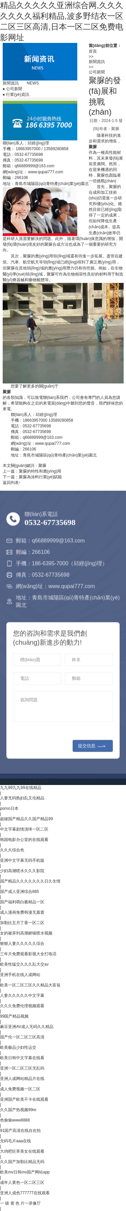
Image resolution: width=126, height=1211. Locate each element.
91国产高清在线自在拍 (20, 1130)
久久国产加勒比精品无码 (22, 1161)
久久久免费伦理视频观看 (22, 1006)
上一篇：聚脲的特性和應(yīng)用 (32, 471)
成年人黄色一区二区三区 (22, 1182)
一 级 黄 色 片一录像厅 (20, 1203)
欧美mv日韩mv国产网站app (25, 1172)
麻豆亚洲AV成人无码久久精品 (26, 1026)
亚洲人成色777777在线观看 (25, 1193)
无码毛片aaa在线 (15, 1141)
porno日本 (9, 808)
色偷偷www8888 (15, 1120)
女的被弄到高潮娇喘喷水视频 (26, 933)
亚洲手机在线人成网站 (20, 974)
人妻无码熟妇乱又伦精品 (22, 798)
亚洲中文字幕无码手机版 (22, 860)
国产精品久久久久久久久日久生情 (30, 881)
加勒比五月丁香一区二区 (22, 922)
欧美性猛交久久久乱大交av (24, 964)
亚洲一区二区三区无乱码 (22, 1068)
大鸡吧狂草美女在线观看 (22, 1151)
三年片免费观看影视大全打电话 (28, 954)
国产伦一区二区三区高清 (22, 1037)
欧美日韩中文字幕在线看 (22, 1057)
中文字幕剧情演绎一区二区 (24, 829)
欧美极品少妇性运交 (18, 1047)
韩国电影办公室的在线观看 (24, 839)
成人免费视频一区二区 (20, 1089)
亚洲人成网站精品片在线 (22, 1078)
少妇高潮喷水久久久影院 (22, 870)
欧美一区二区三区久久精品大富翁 (30, 985)
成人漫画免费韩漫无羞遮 (22, 912)
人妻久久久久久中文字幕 (22, 995)
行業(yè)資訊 (16, 94)
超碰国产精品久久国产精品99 (26, 818)
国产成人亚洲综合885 (19, 891)
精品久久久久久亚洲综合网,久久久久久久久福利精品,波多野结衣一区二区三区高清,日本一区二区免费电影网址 (61, 21)
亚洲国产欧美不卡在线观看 (24, 1099)
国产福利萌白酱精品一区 (22, 902)
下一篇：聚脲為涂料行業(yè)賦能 (32, 477)
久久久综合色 (12, 850)
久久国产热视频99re (18, 1109)
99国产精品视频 (14, 1016)
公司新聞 (13, 88)
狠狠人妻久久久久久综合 (22, 943)
